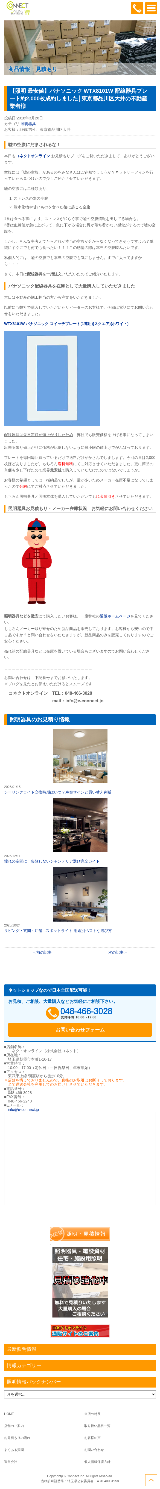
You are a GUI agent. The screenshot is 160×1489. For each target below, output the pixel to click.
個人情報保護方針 (97, 1462)
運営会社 (10, 1462)
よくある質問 (14, 1450)
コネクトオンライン (33, 156)
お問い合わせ (94, 1450)
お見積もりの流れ (17, 1438)
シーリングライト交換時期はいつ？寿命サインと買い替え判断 (80, 761)
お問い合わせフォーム (80, 1030)
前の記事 (44, 952)
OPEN (151, 8)
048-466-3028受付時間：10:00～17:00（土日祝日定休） (80, 1013)
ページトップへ (151, 1480)
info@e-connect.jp (23, 1109)
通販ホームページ (115, 616)
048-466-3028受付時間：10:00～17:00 (137, 8)
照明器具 (28, 124)
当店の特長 (92, 1414)
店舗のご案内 (14, 1426)
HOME (9, 1414)
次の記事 (116, 952)
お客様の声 (92, 1438)
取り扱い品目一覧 (97, 1426)
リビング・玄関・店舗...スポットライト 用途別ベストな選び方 (80, 900)
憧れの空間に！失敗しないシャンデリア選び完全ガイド (80, 830)
